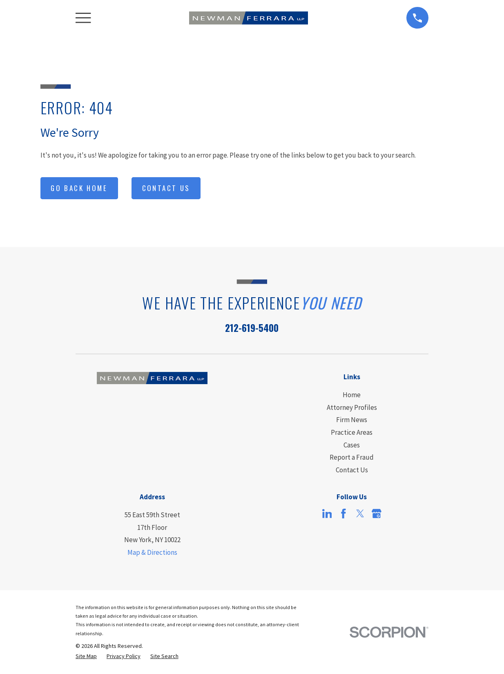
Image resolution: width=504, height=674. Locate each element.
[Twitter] (360, 513)
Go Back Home (79, 188)
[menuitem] (86, 656)
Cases (351, 444)
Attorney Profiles (352, 407)
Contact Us (166, 188)
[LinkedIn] (327, 513)
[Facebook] (343, 513)
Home (352, 394)
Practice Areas (351, 432)
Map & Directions (152, 552)
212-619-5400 (252, 327)
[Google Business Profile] (376, 513)
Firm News (351, 419)
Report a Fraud (352, 457)
